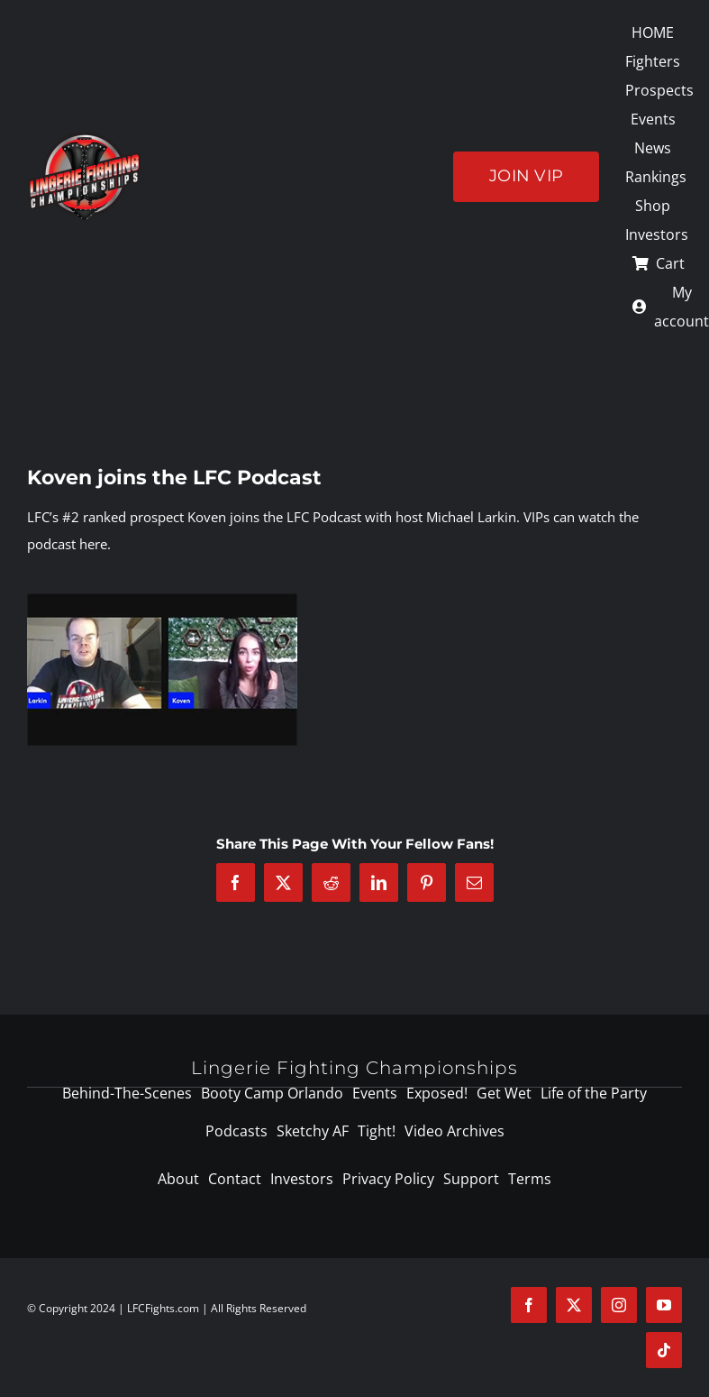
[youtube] (664, 1305)
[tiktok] (664, 1350)
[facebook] (529, 1305)
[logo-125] (84, 138)
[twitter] (574, 1305)
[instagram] (619, 1305)
